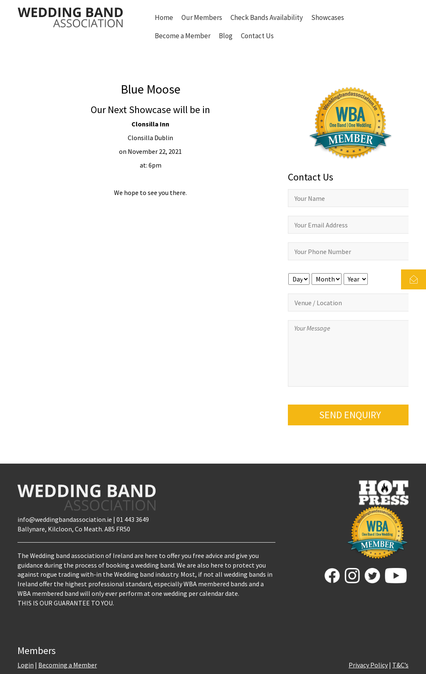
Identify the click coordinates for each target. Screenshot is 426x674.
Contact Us (257, 35)
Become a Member (183, 35)
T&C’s (400, 665)
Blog (226, 35)
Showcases (327, 17)
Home (164, 17)
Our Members (201, 17)
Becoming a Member (67, 665)
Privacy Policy (368, 665)
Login (25, 665)
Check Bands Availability (266, 17)
